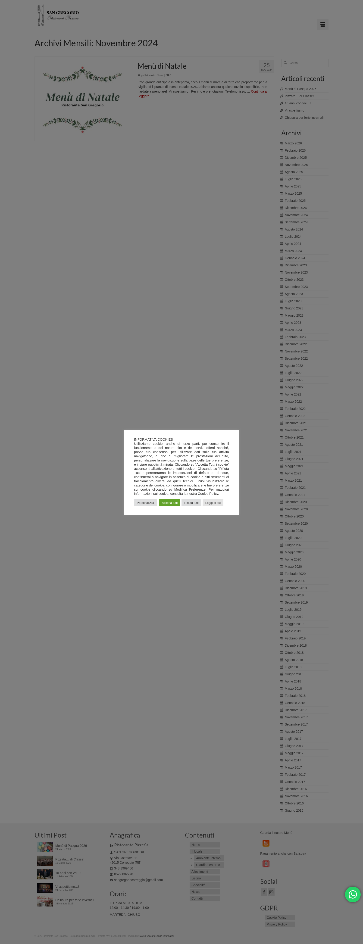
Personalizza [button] (145, 503)
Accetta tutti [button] (170, 503)
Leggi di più (213, 503)
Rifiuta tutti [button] (191, 503)
